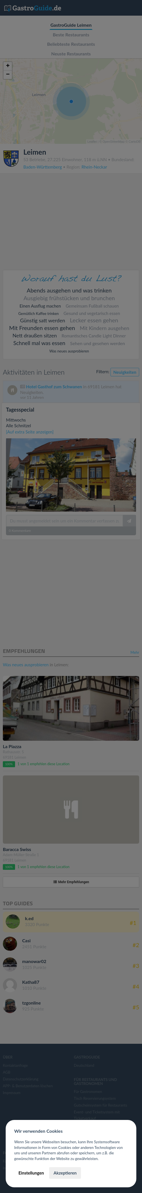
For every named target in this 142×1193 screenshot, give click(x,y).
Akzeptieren (64, 1172)
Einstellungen (31, 1172)
